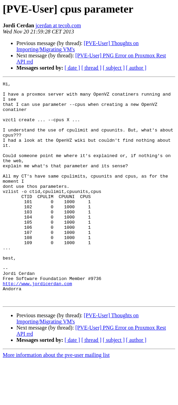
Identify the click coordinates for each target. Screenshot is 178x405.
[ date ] (72, 68)
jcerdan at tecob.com (58, 25)
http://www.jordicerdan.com (37, 324)
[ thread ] (91, 68)
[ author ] (136, 68)
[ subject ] (114, 68)
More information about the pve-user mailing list (56, 399)
